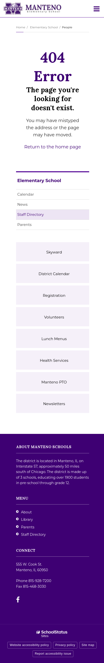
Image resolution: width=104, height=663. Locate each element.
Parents (24, 224)
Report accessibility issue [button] (53, 653)
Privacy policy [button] (65, 645)
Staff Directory (30, 214)
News (22, 204)
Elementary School (44, 27)
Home (20, 27)
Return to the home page (52, 147)
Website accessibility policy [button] (29, 645)
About (26, 512)
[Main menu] (96, 8)
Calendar (25, 194)
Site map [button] (88, 645)
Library (27, 519)
